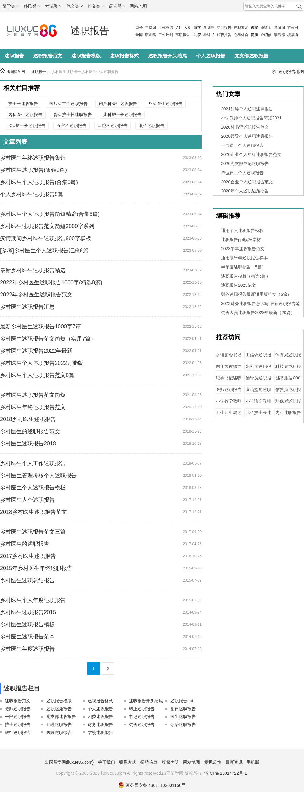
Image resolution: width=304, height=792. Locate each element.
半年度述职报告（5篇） (243, 267)
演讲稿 (150, 35)
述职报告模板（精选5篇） (245, 276)
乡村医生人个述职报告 (27, 500)
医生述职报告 (183, 716)
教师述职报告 (17, 708)
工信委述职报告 (258, 357)
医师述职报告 (228, 389)
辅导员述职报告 (258, 380)
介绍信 (266, 35)
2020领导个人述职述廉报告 (247, 136)
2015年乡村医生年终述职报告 (36, 568)
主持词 (150, 28)
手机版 (253, 762)
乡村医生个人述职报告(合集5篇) (39, 182)
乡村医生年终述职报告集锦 (33, 158)
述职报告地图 (291, 71)
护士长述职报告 (23, 103)
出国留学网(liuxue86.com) (69, 762)
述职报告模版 (86, 55)
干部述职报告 (17, 716)
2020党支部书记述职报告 (245, 163)
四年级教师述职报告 (228, 369)
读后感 (279, 35)
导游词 (279, 28)
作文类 (96, 6)
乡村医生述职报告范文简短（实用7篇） (48, 339)
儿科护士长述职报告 (122, 114)
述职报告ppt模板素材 (241, 239)
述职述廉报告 (59, 708)
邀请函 (266, 28)
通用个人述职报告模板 (242, 230)
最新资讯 (234, 762)
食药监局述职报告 (258, 392)
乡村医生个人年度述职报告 (33, 600)
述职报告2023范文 (238, 285)
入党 (187, 28)
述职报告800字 (288, 380)
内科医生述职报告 (25, 114)
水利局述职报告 (258, 369)
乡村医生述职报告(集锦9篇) (33, 170)
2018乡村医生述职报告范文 (33, 512)
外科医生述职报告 (165, 103)
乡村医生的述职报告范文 (30, 431)
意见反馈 (212, 762)
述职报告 (224, 35)
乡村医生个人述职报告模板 (33, 488)
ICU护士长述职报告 (26, 125)
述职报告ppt (181, 700)
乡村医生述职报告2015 (28, 612)
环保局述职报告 (288, 404)
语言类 (117, 6)
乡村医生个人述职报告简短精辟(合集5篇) (50, 214)
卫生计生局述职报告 (228, 415)
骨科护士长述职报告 (73, 114)
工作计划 (165, 35)
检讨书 (208, 35)
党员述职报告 (183, 708)
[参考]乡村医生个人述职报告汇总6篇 (44, 250)
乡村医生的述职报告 (24, 544)
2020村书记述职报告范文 (245, 127)
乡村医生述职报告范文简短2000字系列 (47, 226)
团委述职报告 (100, 716)
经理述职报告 (59, 724)
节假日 (292, 28)
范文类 (74, 6)
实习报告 (224, 28)
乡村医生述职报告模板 (27, 624)
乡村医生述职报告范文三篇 (33, 532)
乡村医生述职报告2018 (28, 444)
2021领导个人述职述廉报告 (247, 108)
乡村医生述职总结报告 (27, 580)
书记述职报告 (141, 716)
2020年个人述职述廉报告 (245, 190)
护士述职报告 (17, 724)
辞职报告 (182, 35)
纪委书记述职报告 (228, 380)
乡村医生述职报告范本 (27, 637)
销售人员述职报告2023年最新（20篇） (258, 312)
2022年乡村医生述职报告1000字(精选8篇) (51, 282)
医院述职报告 (59, 732)
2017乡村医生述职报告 (28, 556)
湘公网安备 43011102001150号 (152, 785)
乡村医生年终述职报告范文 (33, 407)
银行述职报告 (17, 732)
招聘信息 (148, 762)
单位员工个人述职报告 (242, 172)
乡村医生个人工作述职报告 (33, 463)
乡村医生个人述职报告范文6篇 (37, 375)
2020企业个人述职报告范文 (247, 181)
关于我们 (106, 762)
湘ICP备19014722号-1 (225, 773)
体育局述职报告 (288, 357)
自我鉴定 (241, 28)
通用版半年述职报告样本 (244, 257)
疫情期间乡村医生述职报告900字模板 (45, 238)
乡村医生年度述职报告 (27, 649)
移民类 (32, 6)
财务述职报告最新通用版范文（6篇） (256, 294)
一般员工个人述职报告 (242, 145)
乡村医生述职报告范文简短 (33, 395)
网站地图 (138, 6)
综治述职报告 (183, 724)
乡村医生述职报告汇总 (27, 307)
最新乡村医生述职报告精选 (33, 270)
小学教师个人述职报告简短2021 (251, 118)
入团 (179, 28)
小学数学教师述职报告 (228, 404)
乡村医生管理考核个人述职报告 (38, 475)
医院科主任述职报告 (68, 103)
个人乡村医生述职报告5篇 (31, 194)
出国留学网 (16, 72)
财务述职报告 (100, 724)
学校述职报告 (100, 732)
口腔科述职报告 (112, 125)
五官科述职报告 (71, 125)
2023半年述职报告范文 (242, 248)
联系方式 (127, 762)
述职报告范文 (47, 55)
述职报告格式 (124, 55)
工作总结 (165, 28)
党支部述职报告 (251, 55)
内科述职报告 (288, 412)
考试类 (53, 6)
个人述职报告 (210, 55)
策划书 (208, 28)
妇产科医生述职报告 (118, 103)
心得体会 (241, 35)
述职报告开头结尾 (167, 55)
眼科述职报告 (151, 125)
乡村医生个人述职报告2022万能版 (41, 363)
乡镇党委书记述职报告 (228, 357)
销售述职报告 (141, 724)
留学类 (10, 6)
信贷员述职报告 (288, 392)
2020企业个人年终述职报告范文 (251, 154)
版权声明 (170, 762)
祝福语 (292, 35)
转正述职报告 (141, 708)
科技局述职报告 (288, 369)
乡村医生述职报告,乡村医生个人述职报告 (85, 72)
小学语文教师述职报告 (258, 404)
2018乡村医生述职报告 (28, 419)
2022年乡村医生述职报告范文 (36, 295)
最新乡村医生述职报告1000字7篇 (40, 326)
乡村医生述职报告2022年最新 (36, 351)
